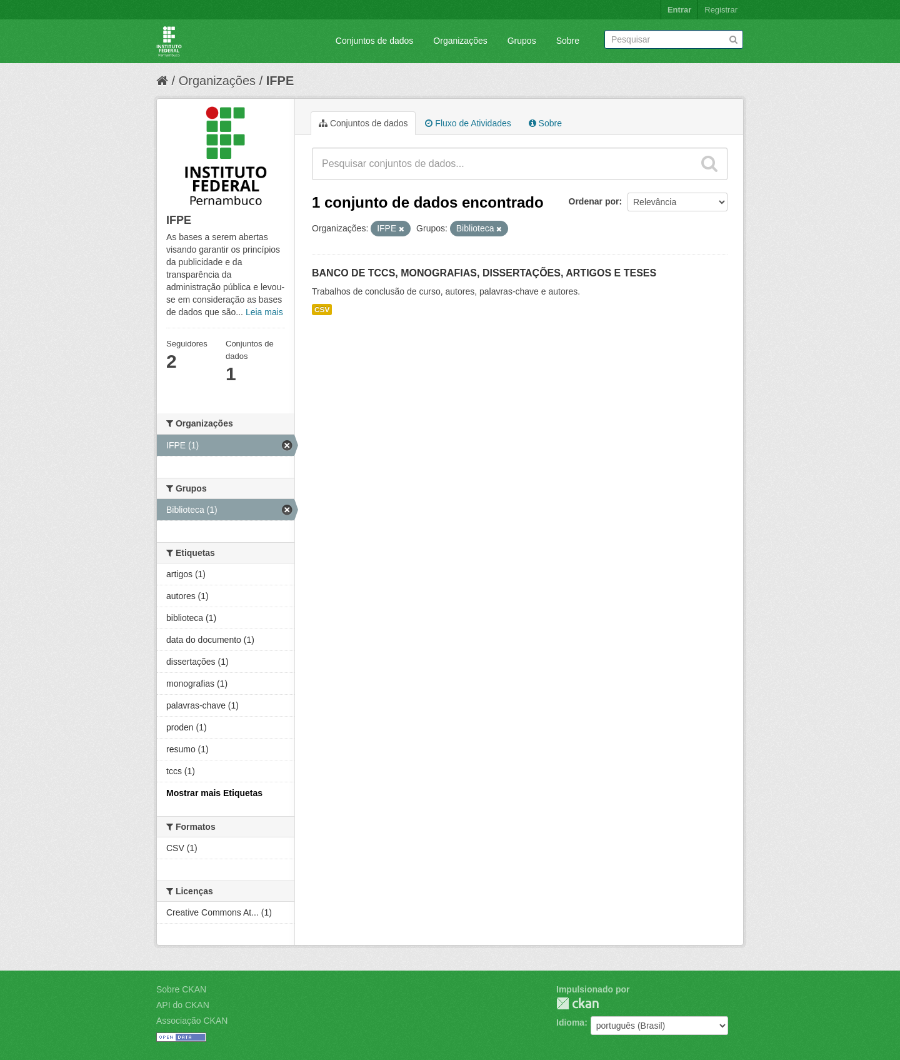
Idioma (570, 1022)
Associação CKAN (192, 1021)
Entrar (679, 9)
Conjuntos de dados (375, 41)
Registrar (721, 9)
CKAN (577, 1003)
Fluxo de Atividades (468, 123)
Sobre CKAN (181, 989)
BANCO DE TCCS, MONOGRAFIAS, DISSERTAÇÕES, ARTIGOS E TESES (484, 273)
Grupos (522, 41)
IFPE (280, 81)
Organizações (460, 41)
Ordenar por (594, 201)
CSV (321, 309)
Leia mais (264, 312)
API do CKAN (182, 1005)
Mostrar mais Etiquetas (214, 793)
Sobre (567, 41)
